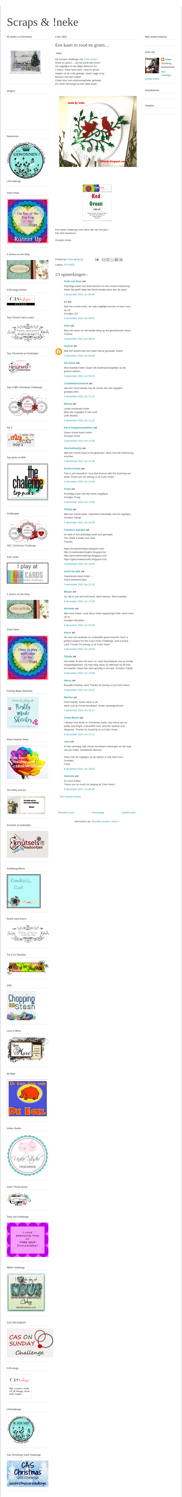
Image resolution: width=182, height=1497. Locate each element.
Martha (68, 403)
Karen (68, 632)
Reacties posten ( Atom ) (105, 821)
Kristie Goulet (72, 468)
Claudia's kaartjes (75, 529)
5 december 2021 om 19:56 (79, 673)
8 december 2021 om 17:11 (79, 734)
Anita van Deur (73, 281)
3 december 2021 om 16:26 (79, 522)
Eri (66, 301)
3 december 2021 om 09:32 (79, 376)
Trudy (67, 488)
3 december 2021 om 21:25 (79, 584)
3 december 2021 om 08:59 (79, 355)
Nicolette (69, 608)
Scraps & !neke (42, 22)
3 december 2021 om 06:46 (79, 294)
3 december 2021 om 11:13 (79, 396)
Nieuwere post (66, 812)
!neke (168, 59)
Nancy (68, 680)
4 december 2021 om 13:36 (79, 601)
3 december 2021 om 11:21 (79, 420)
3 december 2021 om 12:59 (79, 440)
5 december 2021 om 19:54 (79, 649)
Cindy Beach (72, 717)
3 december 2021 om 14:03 (79, 481)
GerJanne (70, 362)
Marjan (68, 591)
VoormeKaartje (73, 448)
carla (67, 741)
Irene (67, 325)
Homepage (98, 812)
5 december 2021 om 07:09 (79, 625)
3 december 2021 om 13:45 (79, 461)
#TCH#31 (69, 264)
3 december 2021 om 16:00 (79, 502)
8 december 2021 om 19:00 (79, 768)
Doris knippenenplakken (79, 427)
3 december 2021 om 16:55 (79, 563)
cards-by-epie (72, 571)
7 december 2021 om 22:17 (79, 710)
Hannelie (69, 776)
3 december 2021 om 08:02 (79, 318)
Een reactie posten (70, 796)
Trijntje (68, 509)
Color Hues (90, 59)
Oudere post (129, 812)
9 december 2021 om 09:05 (79, 789)
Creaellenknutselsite (76, 383)
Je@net (69, 346)
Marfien (69, 697)
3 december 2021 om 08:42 (79, 338)
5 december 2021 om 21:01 (79, 689)
